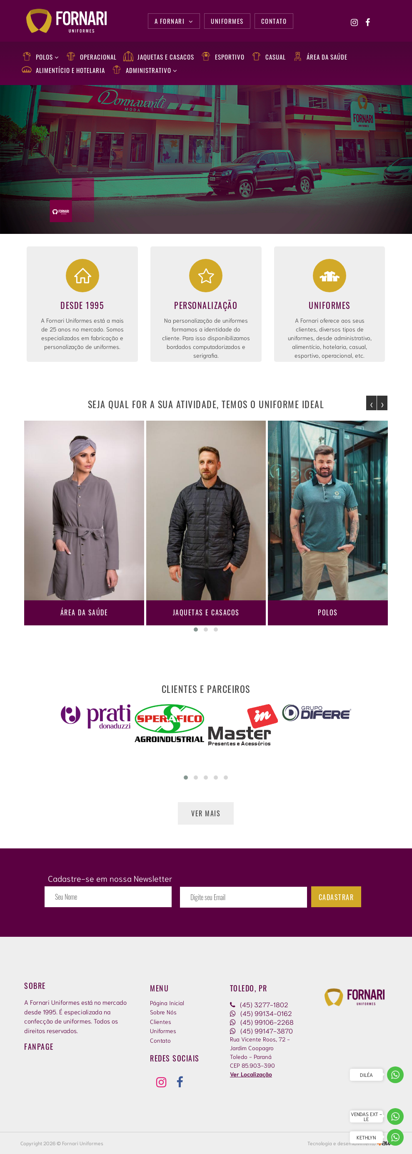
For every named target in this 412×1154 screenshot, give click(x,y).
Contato (160, 1040)
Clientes (160, 1021)
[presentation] (371, 403)
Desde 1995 (82, 305)
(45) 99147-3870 (261, 1030)
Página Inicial (167, 1002)
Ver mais (205, 813)
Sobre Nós (163, 1012)
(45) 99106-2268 (262, 1021)
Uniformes (329, 305)
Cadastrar (336, 897)
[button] (196, 629)
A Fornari (174, 20)
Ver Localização (251, 1074)
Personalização (205, 305)
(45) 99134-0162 (261, 1012)
